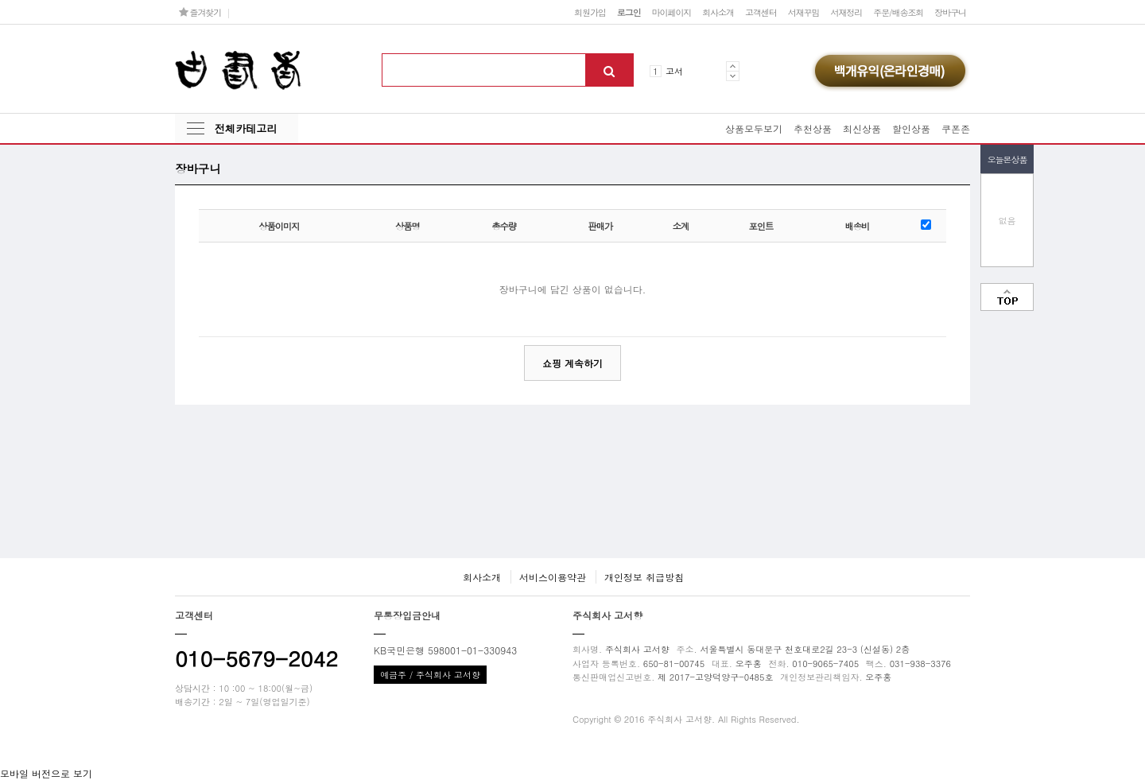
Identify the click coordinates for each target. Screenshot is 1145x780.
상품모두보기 (753, 128)
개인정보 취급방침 (644, 577)
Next (732, 76)
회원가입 (590, 12)
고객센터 (761, 12)
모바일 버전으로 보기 (46, 773)
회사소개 (718, 12)
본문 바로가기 (0, 0)
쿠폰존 (955, 128)
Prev (732, 66)
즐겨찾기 (200, 12)
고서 (674, 70)
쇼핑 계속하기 (572, 363)
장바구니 (950, 12)
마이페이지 (672, 12)
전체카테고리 (246, 128)
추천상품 (813, 128)
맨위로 (1007, 297)
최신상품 (862, 128)
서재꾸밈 (804, 12)
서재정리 (846, 12)
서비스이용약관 (552, 577)
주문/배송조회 (898, 12)
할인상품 (911, 128)
